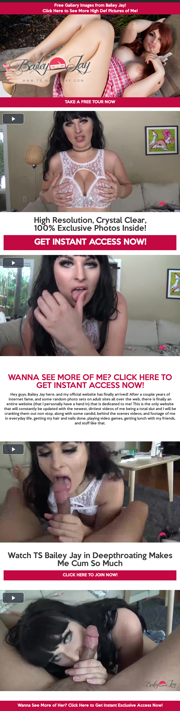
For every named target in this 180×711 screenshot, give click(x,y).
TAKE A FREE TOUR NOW (90, 102)
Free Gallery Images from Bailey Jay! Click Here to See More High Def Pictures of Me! (90, 8)
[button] (13, 118)
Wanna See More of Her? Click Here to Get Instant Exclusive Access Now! (90, 705)
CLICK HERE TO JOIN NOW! (90, 575)
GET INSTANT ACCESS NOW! (90, 242)
